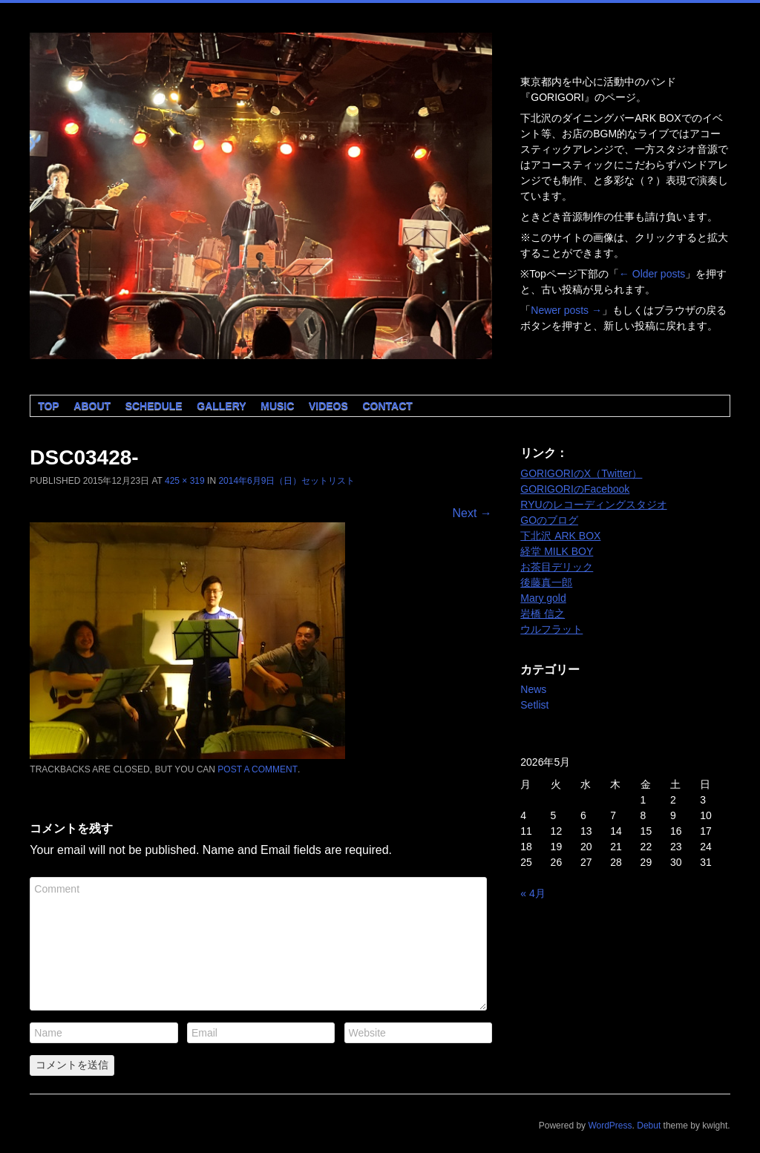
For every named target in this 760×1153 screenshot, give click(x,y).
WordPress (610, 1125)
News (533, 689)
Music (277, 406)
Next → (471, 513)
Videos (328, 406)
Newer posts (566, 310)
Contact (387, 406)
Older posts (652, 274)
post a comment (257, 769)
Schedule (154, 406)
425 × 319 (185, 481)
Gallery (221, 406)
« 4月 (532, 893)
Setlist (534, 705)
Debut (649, 1125)
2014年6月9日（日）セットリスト (286, 481)
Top (48, 406)
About (92, 406)
